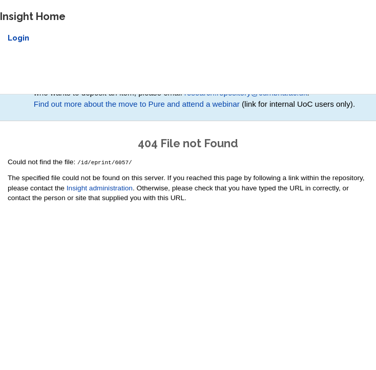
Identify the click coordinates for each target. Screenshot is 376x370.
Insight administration (100, 187)
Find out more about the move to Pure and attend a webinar (137, 104)
